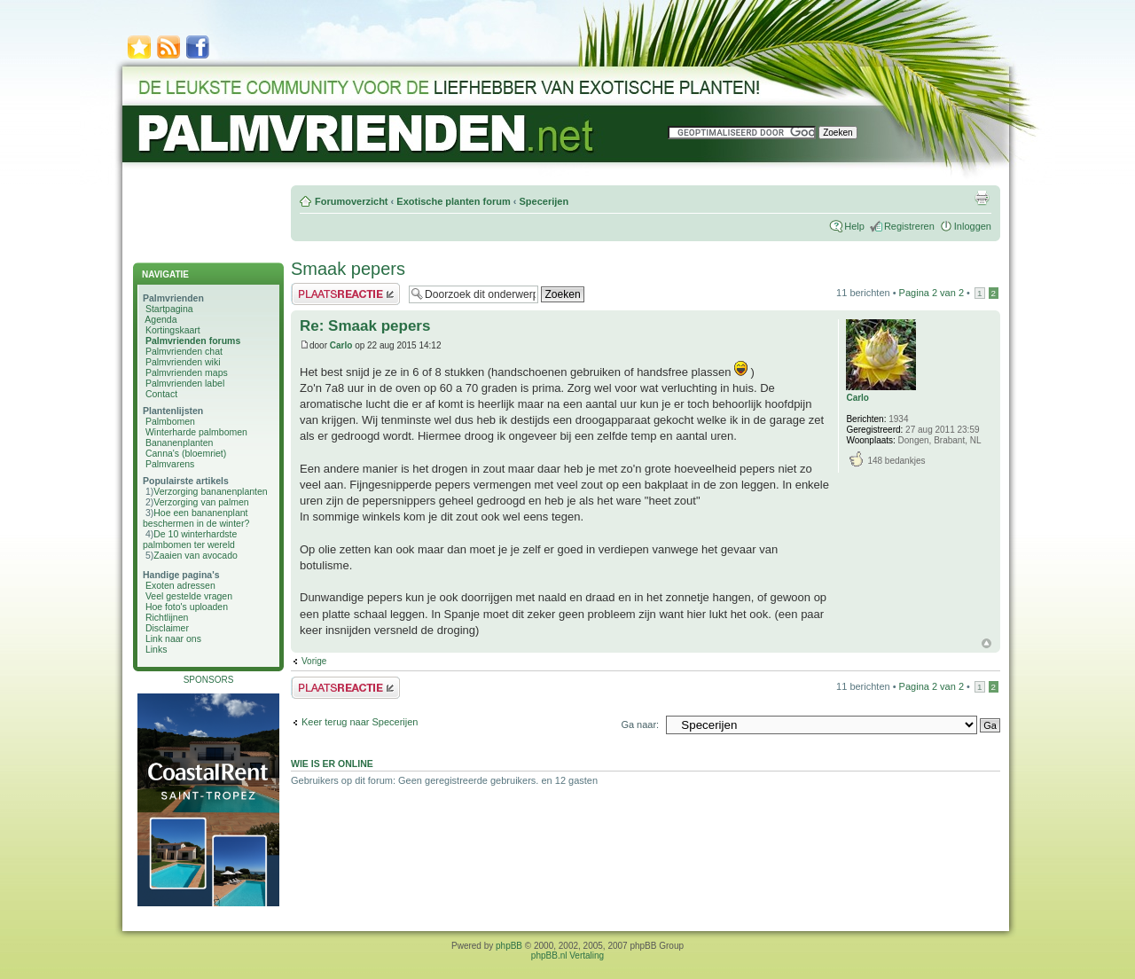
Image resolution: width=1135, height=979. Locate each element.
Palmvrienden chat (184, 351)
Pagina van (931, 292)
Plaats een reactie (345, 294)
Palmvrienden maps (186, 372)
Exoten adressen (180, 585)
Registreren (909, 226)
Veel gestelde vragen (188, 596)
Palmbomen (170, 421)
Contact (161, 393)
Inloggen (972, 226)
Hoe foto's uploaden (186, 606)
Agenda (160, 319)
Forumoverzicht (351, 201)
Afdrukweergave (981, 198)
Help (854, 226)
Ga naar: (640, 724)
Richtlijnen (166, 617)
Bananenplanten (179, 442)
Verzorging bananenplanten (210, 491)
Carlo (341, 345)
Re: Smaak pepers (365, 325)
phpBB (509, 946)
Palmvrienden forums (192, 340)
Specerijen (543, 201)
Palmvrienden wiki (183, 361)
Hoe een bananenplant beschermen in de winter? (196, 518)
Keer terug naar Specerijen (359, 722)
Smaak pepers (348, 268)
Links (156, 649)
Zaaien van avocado (195, 555)
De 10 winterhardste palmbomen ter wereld (190, 539)
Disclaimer (167, 628)
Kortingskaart (172, 330)
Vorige (313, 661)
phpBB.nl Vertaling (567, 955)
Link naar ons (173, 638)
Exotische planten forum (453, 201)
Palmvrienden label (184, 383)
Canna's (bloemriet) (185, 453)
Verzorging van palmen (200, 502)
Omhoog (986, 643)
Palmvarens (169, 463)
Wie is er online (332, 763)
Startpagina (169, 308)
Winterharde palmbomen (196, 432)
